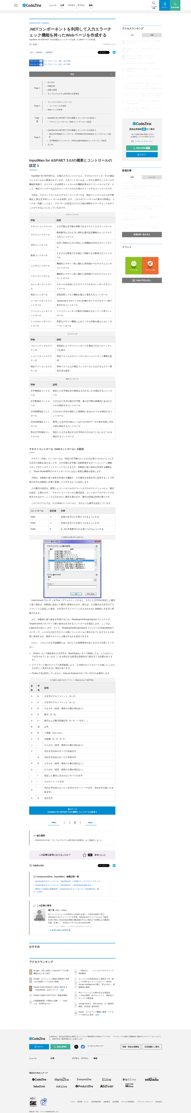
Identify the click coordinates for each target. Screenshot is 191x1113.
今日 (132, 35)
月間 (151, 35)
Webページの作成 (54, 110)
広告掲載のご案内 (151, 1047)
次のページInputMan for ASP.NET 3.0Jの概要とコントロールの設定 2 (72, 810)
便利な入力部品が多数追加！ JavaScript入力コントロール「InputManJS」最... (67, 889)
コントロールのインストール (59, 102)
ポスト (103, 52)
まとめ (50, 144)
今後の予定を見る (141, 280)
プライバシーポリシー (145, 1102)
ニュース (53, 5)
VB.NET (39, 52)
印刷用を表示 (36, 865)
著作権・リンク (83, 1102)
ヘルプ (72, 1102)
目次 (91, 74)
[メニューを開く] (16, 5)
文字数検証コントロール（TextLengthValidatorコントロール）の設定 (78, 141)
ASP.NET (49, 52)
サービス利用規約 (127, 1102)
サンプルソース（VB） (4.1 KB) (57, 61)
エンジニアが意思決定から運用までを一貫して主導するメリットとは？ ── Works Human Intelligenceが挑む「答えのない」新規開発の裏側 (143, 86)
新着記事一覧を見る (142, 234)
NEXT (91, 823)
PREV (53, 823)
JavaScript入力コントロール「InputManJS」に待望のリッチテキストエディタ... (68, 881)
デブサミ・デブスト (76, 5)
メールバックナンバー (142, 141)
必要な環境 (52, 90)
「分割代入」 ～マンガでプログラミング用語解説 (140, 227)
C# (31, 52)
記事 (62, 5)
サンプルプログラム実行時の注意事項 (63, 94)
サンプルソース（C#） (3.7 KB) (57, 64)
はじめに (51, 82)
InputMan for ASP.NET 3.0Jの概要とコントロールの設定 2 (71, 130)
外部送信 (158, 1102)
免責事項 (106, 1102)
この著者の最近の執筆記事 (59, 930)
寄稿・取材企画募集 (130, 1047)
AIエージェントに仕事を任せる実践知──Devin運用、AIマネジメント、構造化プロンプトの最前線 (96, 995)
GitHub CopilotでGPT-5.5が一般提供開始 (50, 995)
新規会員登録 (141, 148)
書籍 (91, 5)
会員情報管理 (96, 1102)
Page (37, 88)
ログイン (141, 154)
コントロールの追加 (57, 106)
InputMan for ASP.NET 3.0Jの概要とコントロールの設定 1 (71, 118)
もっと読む (38, 892)
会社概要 (115, 1102)
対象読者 (51, 86)
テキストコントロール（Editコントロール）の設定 (70, 122)
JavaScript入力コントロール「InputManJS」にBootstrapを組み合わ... (64, 885)
